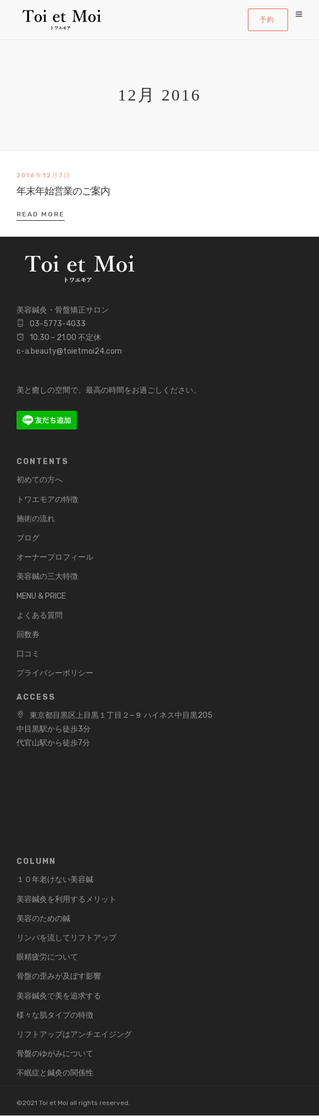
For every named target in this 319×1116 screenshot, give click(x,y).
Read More (40, 214)
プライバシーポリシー (54, 673)
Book (268, 19)
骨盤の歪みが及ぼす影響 (58, 976)
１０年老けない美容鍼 (54, 879)
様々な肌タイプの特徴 (54, 1015)
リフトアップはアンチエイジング (74, 1034)
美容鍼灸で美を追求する (58, 996)
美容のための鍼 (43, 918)
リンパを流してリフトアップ (66, 937)
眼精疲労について (47, 957)
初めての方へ (39, 479)
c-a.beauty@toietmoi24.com (69, 351)
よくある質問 (39, 615)
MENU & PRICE (41, 596)
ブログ (28, 538)
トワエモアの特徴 (47, 499)
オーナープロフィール (54, 557)
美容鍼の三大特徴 (47, 576)
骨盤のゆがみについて (54, 1053)
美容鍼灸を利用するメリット (66, 899)
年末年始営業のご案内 (63, 191)
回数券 (28, 634)
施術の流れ (35, 518)
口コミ (28, 654)
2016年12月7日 (43, 175)
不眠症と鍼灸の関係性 (54, 1073)
